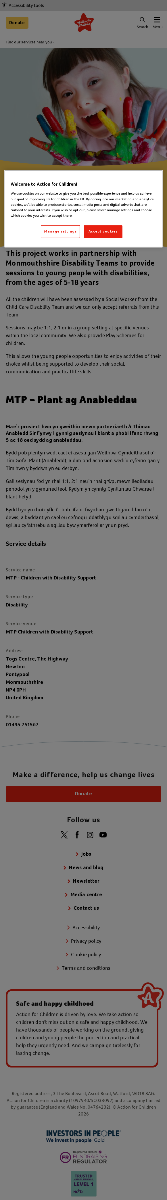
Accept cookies (103, 231)
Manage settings (60, 231)
